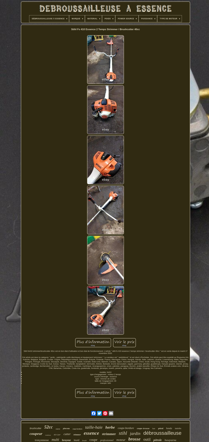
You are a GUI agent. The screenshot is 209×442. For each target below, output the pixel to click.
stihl (123, 433)
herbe (110, 427)
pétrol (160, 428)
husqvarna (170, 440)
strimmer (109, 434)
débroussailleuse (162, 433)
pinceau (66, 428)
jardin (135, 433)
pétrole (157, 440)
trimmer (77, 434)
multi (55, 440)
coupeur (36, 434)
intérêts (178, 428)
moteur (120, 440)
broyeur (66, 440)
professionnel (106, 440)
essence (91, 433)
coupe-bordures (77, 429)
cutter (67, 434)
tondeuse (48, 435)
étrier (57, 435)
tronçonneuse (42, 440)
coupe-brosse (143, 429)
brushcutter (35, 428)
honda (169, 428)
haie (153, 429)
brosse (134, 439)
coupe (93, 440)
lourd (76, 440)
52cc (48, 427)
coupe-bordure (126, 428)
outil (147, 439)
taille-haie (93, 427)
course (58, 429)
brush (84, 440)
